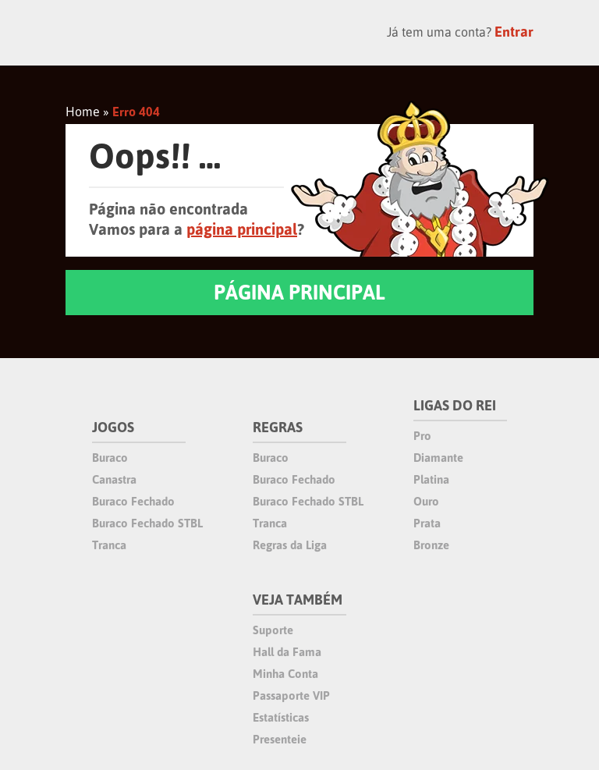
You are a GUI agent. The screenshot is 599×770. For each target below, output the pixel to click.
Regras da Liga (290, 545)
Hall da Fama (287, 651)
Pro (422, 435)
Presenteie (280, 739)
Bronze (431, 545)
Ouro (426, 501)
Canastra (114, 479)
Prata (427, 523)
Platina (431, 479)
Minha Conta (285, 673)
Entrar (513, 31)
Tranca (109, 545)
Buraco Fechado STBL (147, 523)
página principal (241, 229)
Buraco (110, 457)
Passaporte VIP (291, 695)
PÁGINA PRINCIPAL (299, 292)
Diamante (438, 457)
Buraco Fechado (133, 501)
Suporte (273, 630)
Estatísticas (281, 717)
